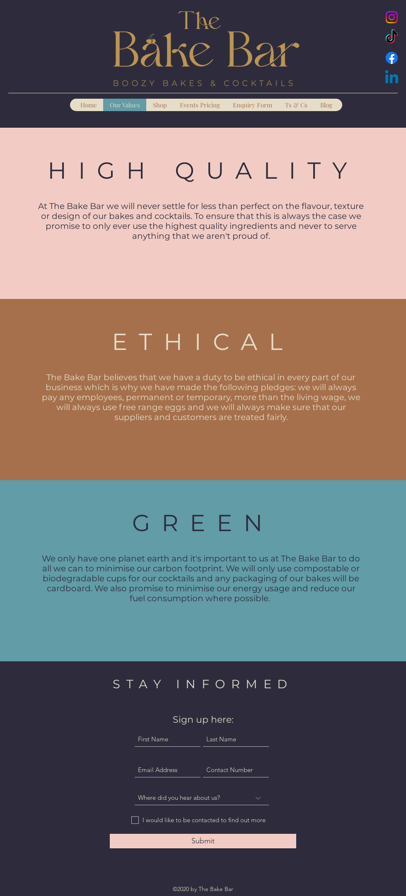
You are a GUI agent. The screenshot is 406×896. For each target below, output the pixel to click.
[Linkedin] (392, 78)
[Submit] (203, 841)
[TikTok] (392, 37)
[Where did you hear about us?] (202, 798)
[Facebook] (392, 58)
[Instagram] (392, 17)
